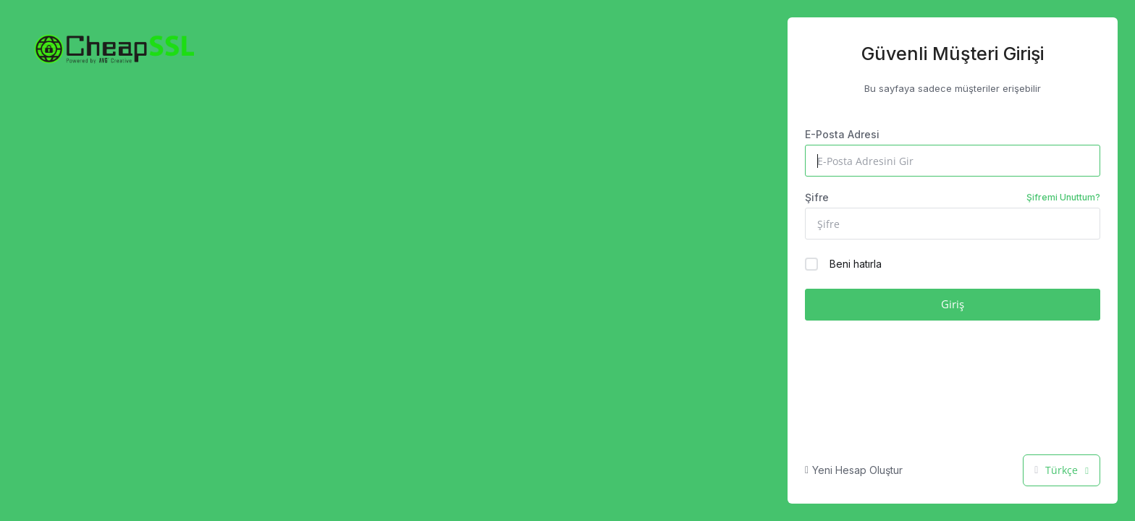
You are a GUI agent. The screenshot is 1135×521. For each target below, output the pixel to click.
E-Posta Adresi (842, 134)
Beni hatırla (843, 264)
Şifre (952, 197)
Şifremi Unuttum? (1063, 197)
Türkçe (1061, 470)
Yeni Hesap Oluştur (854, 470)
